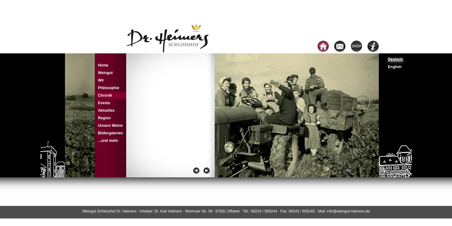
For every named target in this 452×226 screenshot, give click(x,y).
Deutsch (395, 59)
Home (103, 65)
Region (104, 118)
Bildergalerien (110, 133)
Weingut (105, 73)
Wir (101, 80)
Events (104, 103)
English (394, 67)
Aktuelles (106, 110)
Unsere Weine (110, 125)
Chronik (105, 95)
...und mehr (108, 140)
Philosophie (108, 88)
